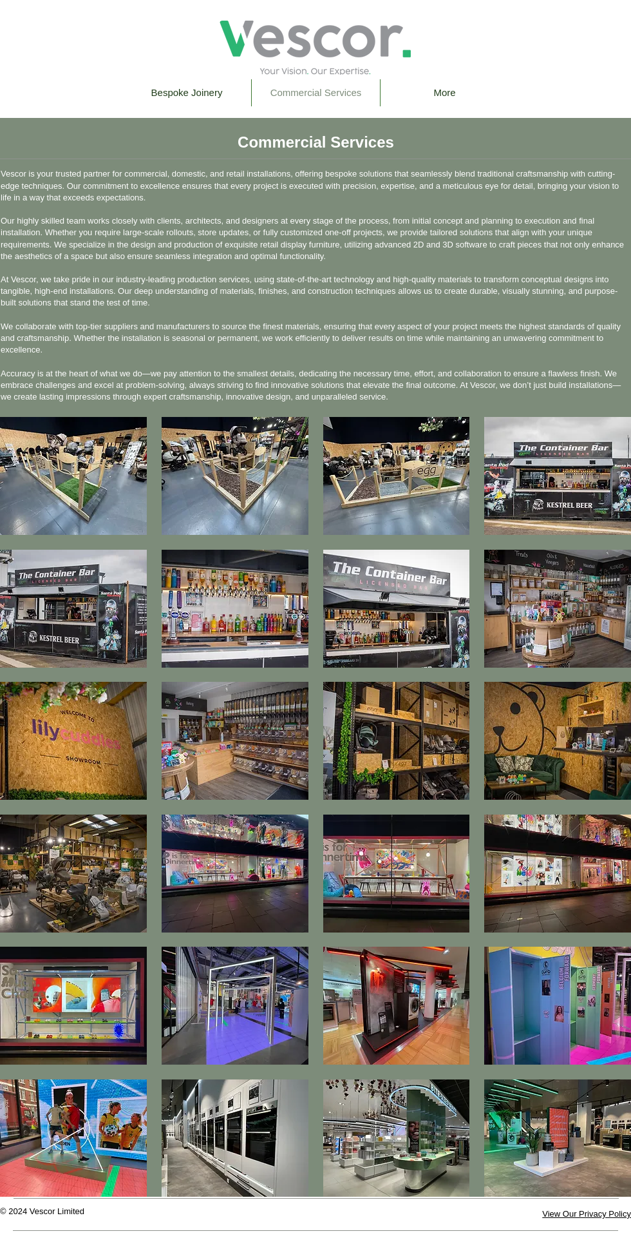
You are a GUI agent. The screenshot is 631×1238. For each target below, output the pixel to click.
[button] (73, 476)
